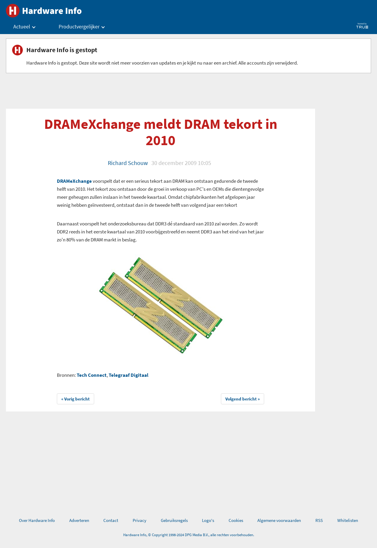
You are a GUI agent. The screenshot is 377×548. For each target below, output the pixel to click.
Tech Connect (92, 375)
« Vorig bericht (75, 399)
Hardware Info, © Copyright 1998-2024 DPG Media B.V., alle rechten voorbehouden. (188, 534)
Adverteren (79, 520)
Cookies (236, 520)
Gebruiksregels (174, 520)
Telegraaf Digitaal (128, 375)
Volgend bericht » (242, 399)
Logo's (208, 520)
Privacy (139, 520)
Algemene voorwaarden (279, 520)
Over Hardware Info (37, 520)
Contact (110, 520)
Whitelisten (347, 520)
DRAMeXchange (74, 181)
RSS (319, 520)
